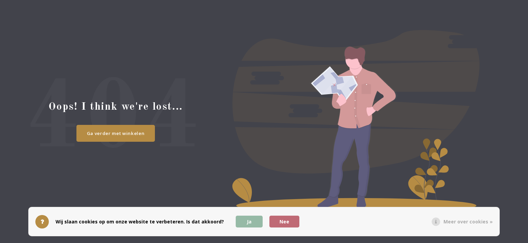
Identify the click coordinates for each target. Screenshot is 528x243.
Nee (284, 221)
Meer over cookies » (468, 221)
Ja (249, 221)
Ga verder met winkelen (116, 133)
